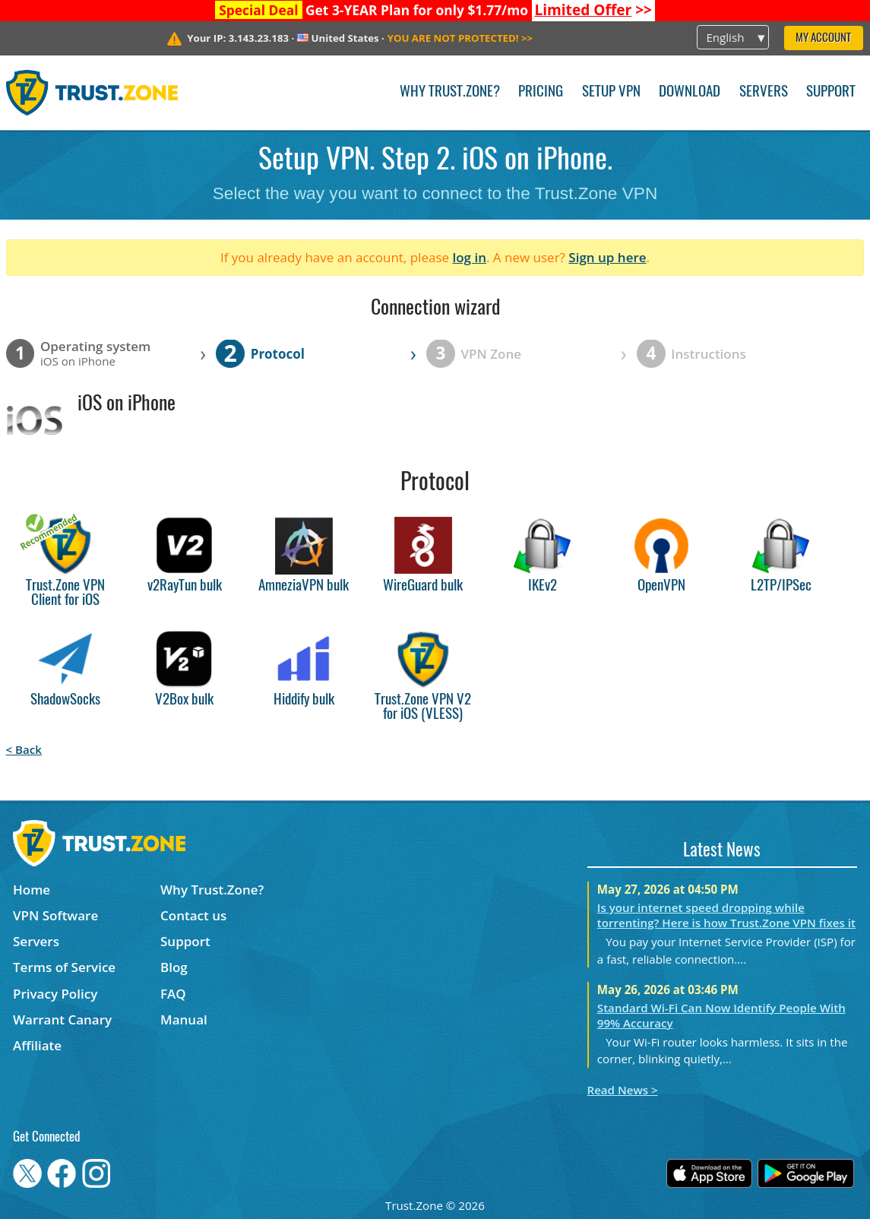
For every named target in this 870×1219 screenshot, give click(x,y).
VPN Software (55, 915)
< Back (24, 749)
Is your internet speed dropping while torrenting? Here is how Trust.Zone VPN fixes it (726, 915)
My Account (823, 38)
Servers (763, 92)
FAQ (173, 993)
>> (593, 10)
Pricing (540, 92)
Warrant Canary (62, 1019)
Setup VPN (611, 92)
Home (31, 889)
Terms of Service (64, 967)
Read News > (622, 1089)
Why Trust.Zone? (450, 92)
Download (689, 92)
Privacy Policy (55, 993)
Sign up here (607, 257)
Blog (174, 967)
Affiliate (37, 1045)
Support (831, 92)
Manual (183, 1019)
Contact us (193, 915)
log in (469, 257)
